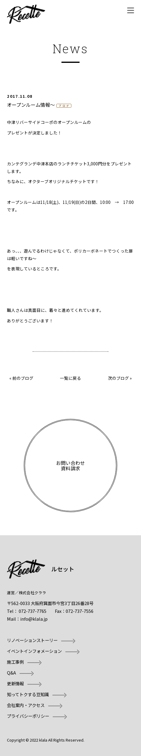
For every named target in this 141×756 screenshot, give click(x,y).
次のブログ (118, 378)
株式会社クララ (32, 592)
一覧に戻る (70, 378)
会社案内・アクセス (26, 705)
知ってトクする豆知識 (28, 694)
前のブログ (22, 378)
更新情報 (15, 683)
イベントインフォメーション (34, 651)
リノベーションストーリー (32, 640)
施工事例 (15, 662)
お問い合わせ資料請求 (70, 465)
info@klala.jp (34, 619)
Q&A (11, 672)
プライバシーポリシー (28, 716)
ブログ (64, 105)
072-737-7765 (32, 611)
